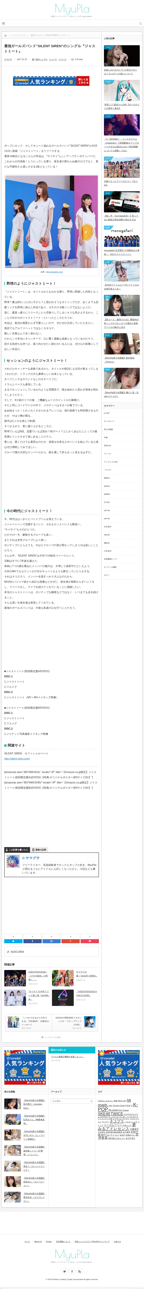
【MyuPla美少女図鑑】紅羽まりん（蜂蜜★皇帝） (34, 1120)
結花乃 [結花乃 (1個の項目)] (122, 1135)
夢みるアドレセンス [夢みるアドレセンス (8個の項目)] (117, 1127)
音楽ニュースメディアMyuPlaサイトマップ (92, 1241)
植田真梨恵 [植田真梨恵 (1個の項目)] (117, 1132)
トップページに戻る (53, 1037)
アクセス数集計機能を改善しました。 (67, 1057)
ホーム (27, 1241)
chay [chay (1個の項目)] (110, 1105)
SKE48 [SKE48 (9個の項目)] (104, 1113)
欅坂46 (107, 478)
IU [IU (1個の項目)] (132, 1105)
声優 (106, 437)
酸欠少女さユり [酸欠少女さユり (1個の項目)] (118, 1138)
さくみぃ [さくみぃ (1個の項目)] (123, 1117)
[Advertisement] (51, 119)
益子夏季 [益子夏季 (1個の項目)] (126, 1132)
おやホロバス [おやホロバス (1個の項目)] (105, 1117)
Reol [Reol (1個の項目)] (120, 1110)
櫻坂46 (107, 543)
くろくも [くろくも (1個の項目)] (115, 1117)
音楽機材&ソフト (111, 559)
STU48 (107, 502)
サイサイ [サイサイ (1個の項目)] (125, 1119)
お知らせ (117, 1241)
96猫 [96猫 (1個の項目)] (115, 1101)
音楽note (107, 445)
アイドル (107, 454)
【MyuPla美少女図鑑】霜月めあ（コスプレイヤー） (34, 1197)
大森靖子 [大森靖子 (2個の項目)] (134, 1129)
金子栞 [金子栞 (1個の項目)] (128, 1138)
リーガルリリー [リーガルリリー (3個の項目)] (113, 1125)
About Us (38, 1241)
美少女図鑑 (108, 429)
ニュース (53, 59)
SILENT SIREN (17, 951)
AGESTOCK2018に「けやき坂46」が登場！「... (38, 976)
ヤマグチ (8, 59)
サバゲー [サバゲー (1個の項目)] (105, 1122)
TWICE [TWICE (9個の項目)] (117, 1113)
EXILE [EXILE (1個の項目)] (127, 1105)
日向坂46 (107, 527)
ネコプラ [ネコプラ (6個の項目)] (117, 1121)
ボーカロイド (109, 421)
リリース (62, 59)
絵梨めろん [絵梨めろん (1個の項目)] (130, 1135)
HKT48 (107, 519)
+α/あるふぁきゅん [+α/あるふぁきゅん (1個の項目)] (105, 1101)
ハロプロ (107, 470)
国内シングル (41, 59)
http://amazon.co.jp (54, 272)
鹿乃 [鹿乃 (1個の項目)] (133, 1138)
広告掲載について (63, 1241)
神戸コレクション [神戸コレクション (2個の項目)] (110, 1135)
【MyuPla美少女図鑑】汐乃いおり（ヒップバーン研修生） (34, 1135)
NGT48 (107, 510)
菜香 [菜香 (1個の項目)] (110, 1138)
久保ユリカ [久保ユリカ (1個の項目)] (127, 1125)
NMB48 (107, 494)
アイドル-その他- (111, 462)
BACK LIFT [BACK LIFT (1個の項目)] (122, 1101)
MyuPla (72, 8)
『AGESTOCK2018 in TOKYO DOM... (86, 993)
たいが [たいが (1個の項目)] (129, 1117)
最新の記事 (40, 850)
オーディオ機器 (110, 567)
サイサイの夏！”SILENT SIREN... (86, 974)
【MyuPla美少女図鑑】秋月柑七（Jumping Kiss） (34, 1104)
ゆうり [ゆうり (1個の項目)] (135, 1117)
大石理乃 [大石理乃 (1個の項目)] (101, 1132)
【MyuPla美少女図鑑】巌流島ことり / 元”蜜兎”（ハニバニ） (34, 1151)
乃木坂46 (107, 551)
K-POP (107, 413)
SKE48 (107, 535)
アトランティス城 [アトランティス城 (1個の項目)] (105, 1119)
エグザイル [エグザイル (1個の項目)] (117, 1119)
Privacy (49, 1241)
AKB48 (107, 486)
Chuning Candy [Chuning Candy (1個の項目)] (119, 1105)
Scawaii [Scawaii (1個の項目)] (126, 1110)
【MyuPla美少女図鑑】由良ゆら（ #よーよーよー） (34, 1182)
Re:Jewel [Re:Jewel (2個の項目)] (113, 1110)
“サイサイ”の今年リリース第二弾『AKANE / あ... (39, 995)
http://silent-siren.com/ (17, 758)
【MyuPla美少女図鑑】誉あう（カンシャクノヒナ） (34, 1166)
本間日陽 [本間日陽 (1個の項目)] (109, 1132)
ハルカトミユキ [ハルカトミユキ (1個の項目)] (131, 1122)
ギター (106, 575)
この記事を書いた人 (18, 850)
